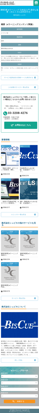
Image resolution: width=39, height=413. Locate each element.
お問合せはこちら (23, 125)
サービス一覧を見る (18, 298)
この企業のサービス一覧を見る (18, 87)
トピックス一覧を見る (18, 214)
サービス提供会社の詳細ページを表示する (18, 77)
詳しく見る (18, 360)
